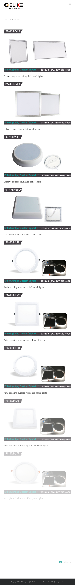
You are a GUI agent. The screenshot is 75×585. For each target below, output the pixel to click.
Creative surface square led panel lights (23, 234)
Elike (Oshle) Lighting (57, 582)
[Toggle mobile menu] (70, 3)
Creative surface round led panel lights (22, 181)
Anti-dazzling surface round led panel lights (25, 393)
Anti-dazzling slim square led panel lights (24, 340)
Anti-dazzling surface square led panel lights (26, 445)
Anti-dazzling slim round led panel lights (24, 287)
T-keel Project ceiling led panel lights (22, 129)
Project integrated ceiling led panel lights (23, 76)
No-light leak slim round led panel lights (23, 498)
